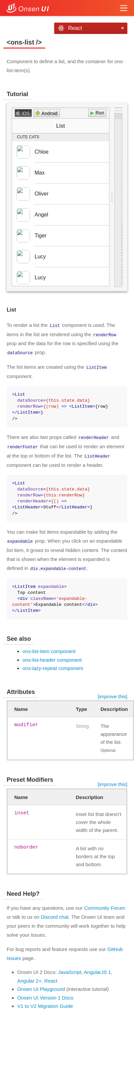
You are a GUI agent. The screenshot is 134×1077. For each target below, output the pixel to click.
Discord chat (54, 914)
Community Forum (104, 905)
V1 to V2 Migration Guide (45, 1003)
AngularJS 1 (97, 969)
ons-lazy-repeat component (53, 665)
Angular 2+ (29, 978)
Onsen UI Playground (41, 986)
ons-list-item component (49, 648)
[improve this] (112, 693)
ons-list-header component (52, 657)
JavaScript (69, 969)
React (50, 978)
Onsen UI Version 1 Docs (45, 995)
